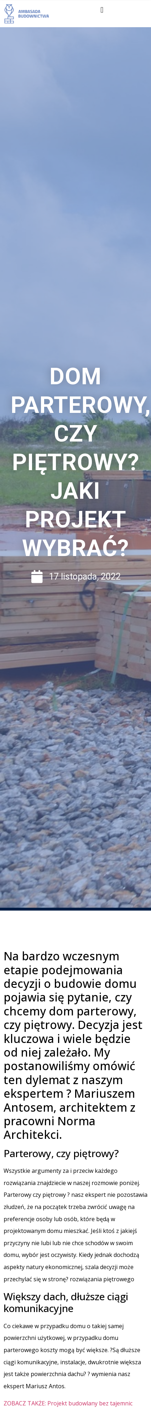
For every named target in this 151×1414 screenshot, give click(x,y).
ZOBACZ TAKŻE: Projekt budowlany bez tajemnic (68, 1403)
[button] (102, 10)
